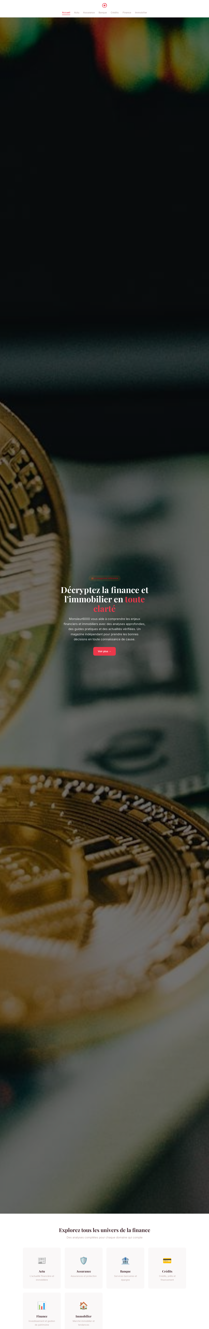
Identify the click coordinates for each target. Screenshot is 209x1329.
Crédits (115, 12)
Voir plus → (104, 651)
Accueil (66, 12)
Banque (103, 12)
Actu (76, 12)
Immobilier (141, 12)
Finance (127, 12)
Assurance (89, 12)
